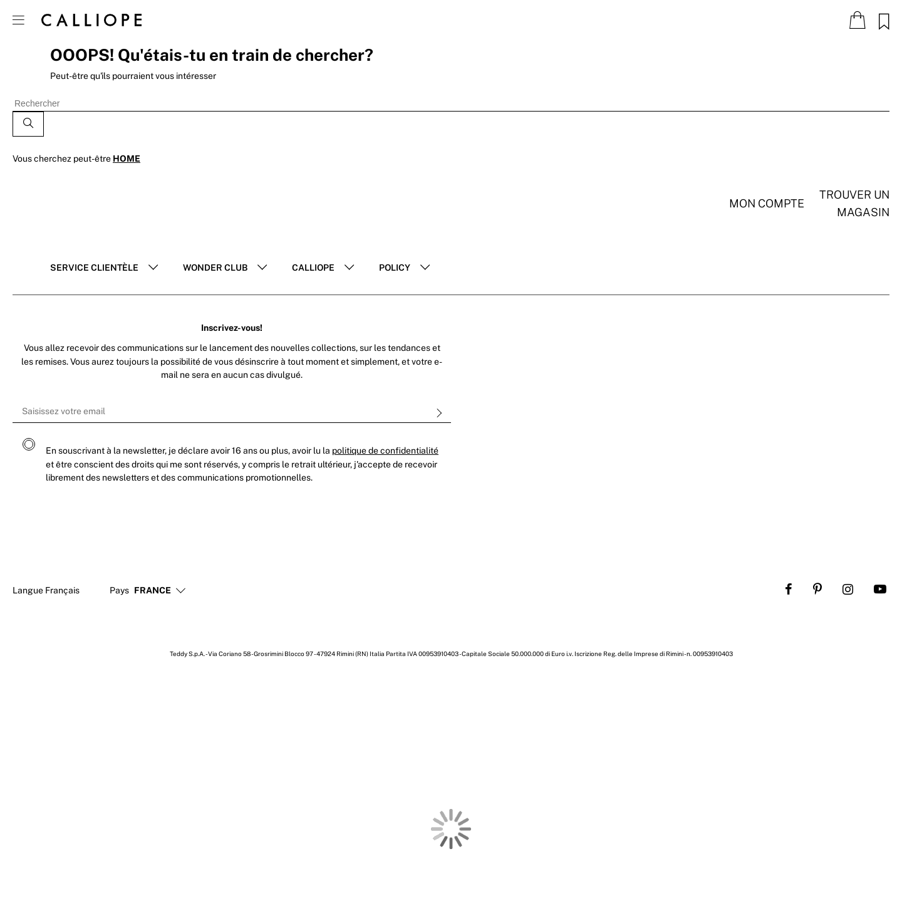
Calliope (313, 268)
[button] (152, 591)
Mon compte (766, 203)
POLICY (394, 268)
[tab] (104, 268)
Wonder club (215, 268)
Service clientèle (94, 268)
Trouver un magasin (854, 203)
